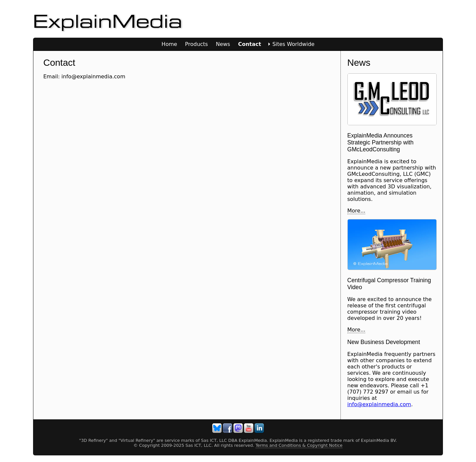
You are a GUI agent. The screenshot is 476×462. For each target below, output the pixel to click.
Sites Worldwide (293, 44)
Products (196, 44)
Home (169, 44)
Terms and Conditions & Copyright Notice (299, 445)
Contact (249, 44)
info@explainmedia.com (379, 404)
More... (356, 211)
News (223, 44)
